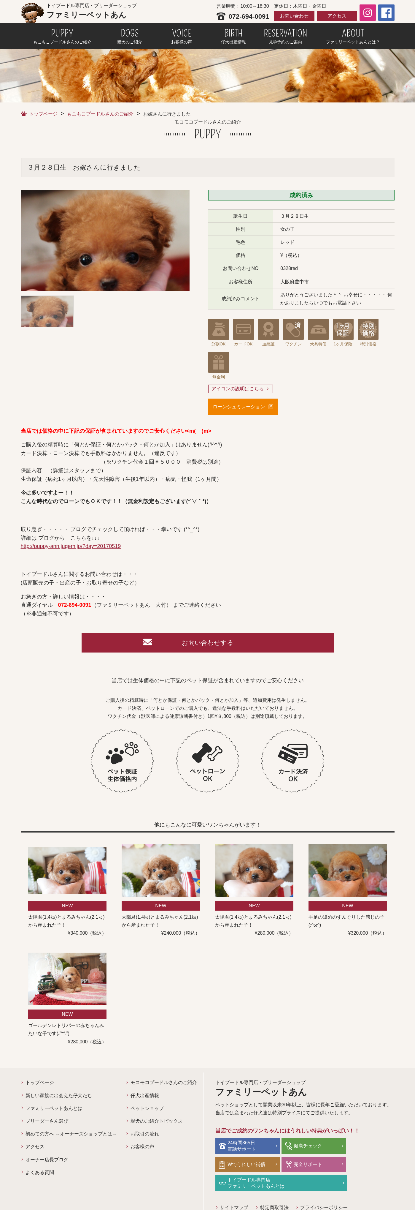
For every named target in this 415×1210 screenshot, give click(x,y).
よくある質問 (40, 1174)
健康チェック (302, 1147)
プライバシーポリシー (324, 1189)
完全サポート (243, 1165)
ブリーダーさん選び (47, 1122)
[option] (105, 240)
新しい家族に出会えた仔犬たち (59, 1097)
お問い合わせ (294, 15)
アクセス (336, 15)
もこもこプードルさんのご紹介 (100, 113)
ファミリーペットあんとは (54, 1110)
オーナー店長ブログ (47, 1161)
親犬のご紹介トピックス (157, 1122)
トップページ (43, 113)
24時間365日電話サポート (243, 1147)
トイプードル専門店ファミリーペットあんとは (316, 1165)
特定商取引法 (274, 1189)
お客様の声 (142, 1148)
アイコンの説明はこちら (238, 388)
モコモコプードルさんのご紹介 (164, 1084)
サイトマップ (234, 1189)
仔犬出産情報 (145, 1097)
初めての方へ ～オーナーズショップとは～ (71, 1135)
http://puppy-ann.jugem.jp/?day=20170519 (71, 547)
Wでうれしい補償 (367, 1147)
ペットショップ (147, 1110)
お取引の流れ (145, 1135)
